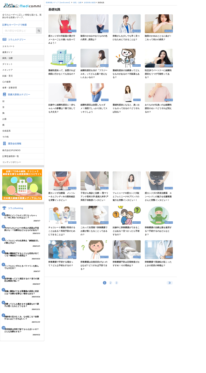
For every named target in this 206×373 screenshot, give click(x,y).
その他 (5, 136)
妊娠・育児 (7, 75)
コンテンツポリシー (11, 162)
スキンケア (7, 70)
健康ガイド (7, 52)
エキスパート (8, 46)
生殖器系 (6, 130)
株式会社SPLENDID (11, 150)
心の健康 (6, 81)
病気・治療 (7, 58)
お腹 (4, 119)
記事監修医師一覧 (10, 156)
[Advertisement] (110, 142)
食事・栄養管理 (9, 87)
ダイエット (7, 64)
